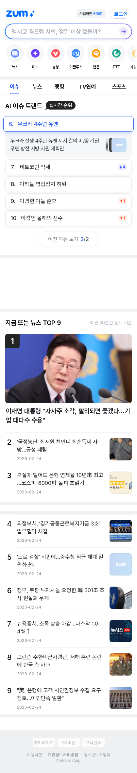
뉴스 (37, 86)
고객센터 (93, 742)
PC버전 (68, 742)
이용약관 (34, 754)
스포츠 (119, 86)
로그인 (121, 14)
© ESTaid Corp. (68, 760)
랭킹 (59, 86)
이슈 (14, 86)
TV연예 (87, 86)
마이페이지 (43, 742)
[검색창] (60, 31)
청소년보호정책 (97, 754)
